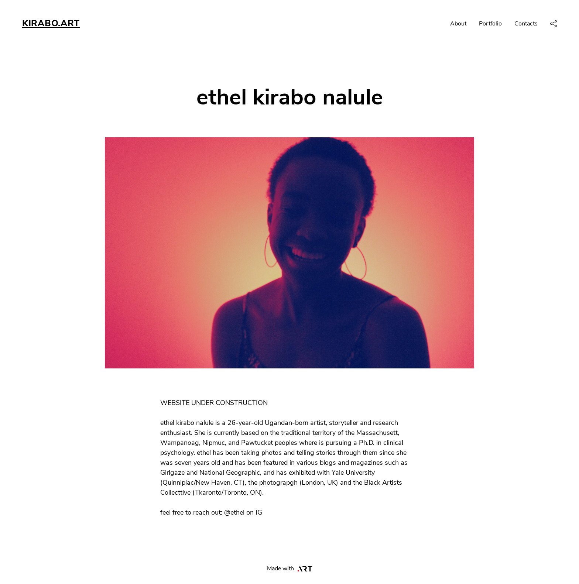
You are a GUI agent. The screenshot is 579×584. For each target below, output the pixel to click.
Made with (289, 568)
